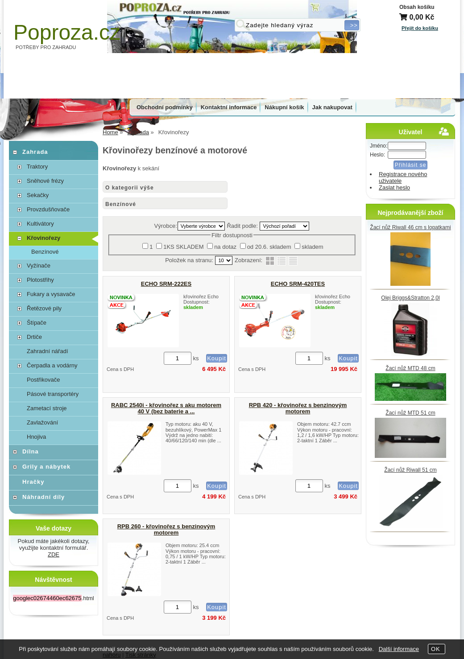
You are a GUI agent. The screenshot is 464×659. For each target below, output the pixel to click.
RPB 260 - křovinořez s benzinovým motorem (166, 529)
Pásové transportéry (53, 394)
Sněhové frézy (45, 180)
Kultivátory (40, 223)
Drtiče (34, 337)
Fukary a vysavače (51, 294)
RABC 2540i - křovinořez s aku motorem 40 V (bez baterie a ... (166, 408)
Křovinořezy (43, 238)
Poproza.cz (66, 32)
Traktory (37, 166)
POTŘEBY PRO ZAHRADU (46, 47)
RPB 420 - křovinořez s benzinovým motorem (298, 408)
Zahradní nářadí (47, 351)
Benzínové (120, 204)
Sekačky (38, 195)
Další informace (399, 649)
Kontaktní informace (229, 107)
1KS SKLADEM (183, 246)
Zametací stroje (47, 408)
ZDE (53, 554)
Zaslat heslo (394, 187)
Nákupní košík (284, 107)
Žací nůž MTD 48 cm (410, 368)
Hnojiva (36, 436)
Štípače (36, 322)
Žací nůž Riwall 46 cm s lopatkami (410, 227)
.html (53, 598)
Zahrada (35, 151)
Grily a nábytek (46, 466)
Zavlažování (42, 422)
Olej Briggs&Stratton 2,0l (410, 298)
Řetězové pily (44, 308)
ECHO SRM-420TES (298, 283)
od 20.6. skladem (269, 246)
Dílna (30, 451)
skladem (312, 246)
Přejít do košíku (420, 28)
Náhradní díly (43, 497)
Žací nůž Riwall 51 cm (410, 470)
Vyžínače (38, 265)
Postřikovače (43, 379)
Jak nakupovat (332, 107)
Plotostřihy (40, 279)
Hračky (33, 481)
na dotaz (225, 246)
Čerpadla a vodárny (52, 365)
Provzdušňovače (48, 209)
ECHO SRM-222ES (166, 283)
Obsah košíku (417, 7)
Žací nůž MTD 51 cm (410, 413)
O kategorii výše (129, 188)
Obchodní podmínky (165, 107)
